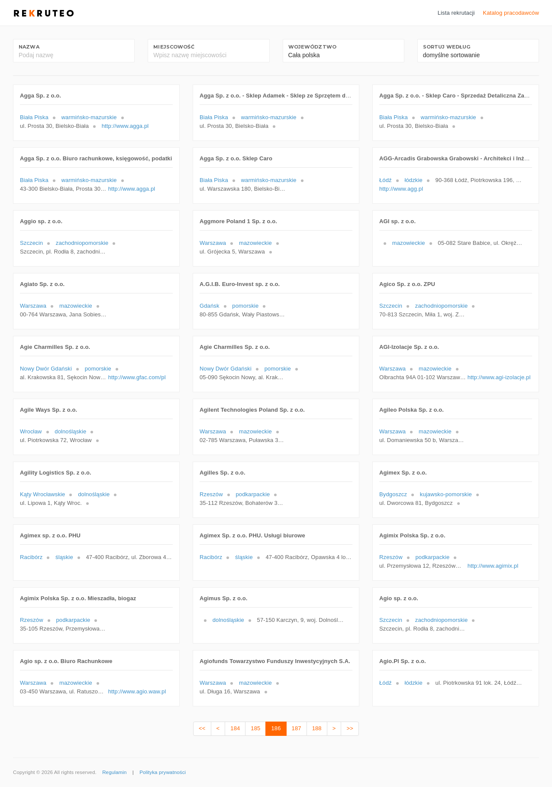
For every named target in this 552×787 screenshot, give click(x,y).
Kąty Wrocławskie (42, 494)
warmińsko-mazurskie (89, 117)
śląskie (64, 557)
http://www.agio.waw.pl (137, 691)
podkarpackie (253, 494)
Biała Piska (34, 117)
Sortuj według (447, 47)
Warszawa (213, 243)
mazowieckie (255, 243)
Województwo (312, 47)
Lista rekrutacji (456, 13)
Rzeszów (211, 494)
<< (202, 728)
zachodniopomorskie (82, 243)
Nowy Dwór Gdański (46, 368)
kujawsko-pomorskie (446, 494)
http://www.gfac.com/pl (137, 377)
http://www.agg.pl (401, 188)
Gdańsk (210, 305)
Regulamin (114, 772)
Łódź (385, 180)
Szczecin (31, 243)
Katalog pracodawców (511, 13)
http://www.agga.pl (125, 126)
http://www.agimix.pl (493, 566)
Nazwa (29, 47)
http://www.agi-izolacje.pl (499, 377)
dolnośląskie (70, 431)
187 (296, 728)
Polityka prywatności (162, 772)
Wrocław (31, 431)
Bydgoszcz (393, 494)
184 (235, 728)
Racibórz (31, 557)
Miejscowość (173, 47)
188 (317, 728)
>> (349, 728)
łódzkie (413, 180)
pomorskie (245, 305)
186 (276, 728)
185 (255, 728)
